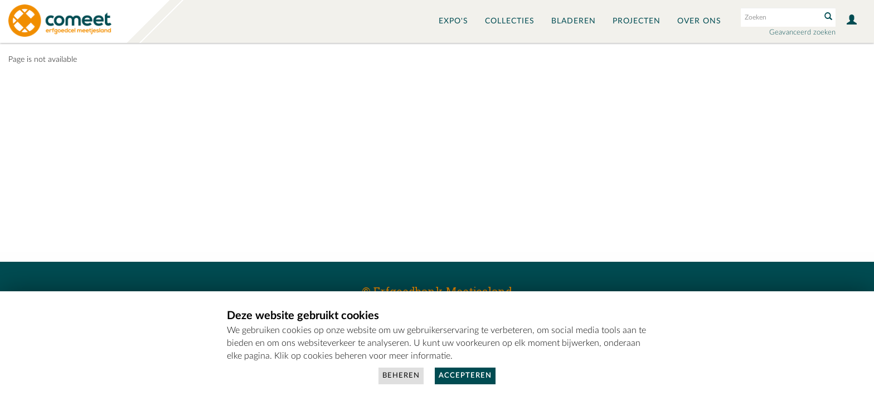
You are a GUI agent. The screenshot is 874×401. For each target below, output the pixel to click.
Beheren (401, 375)
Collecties (510, 21)
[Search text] (780, 17)
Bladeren (573, 21)
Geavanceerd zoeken (802, 32)
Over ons (699, 21)
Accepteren (465, 375)
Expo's (453, 21)
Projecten (637, 21)
